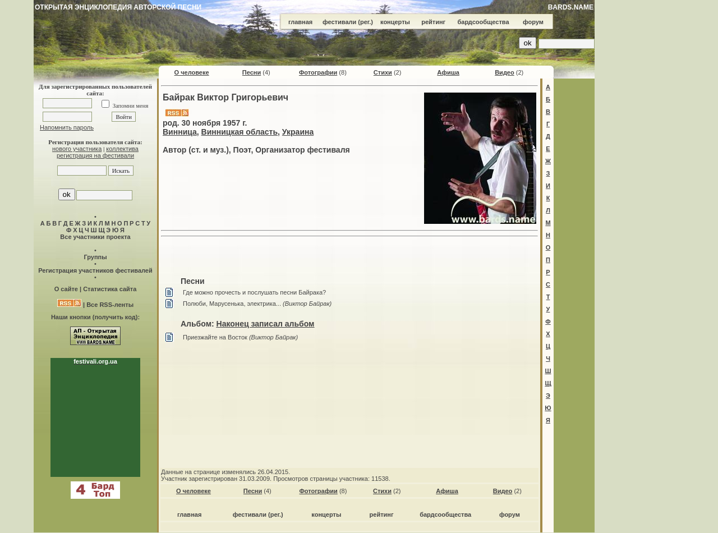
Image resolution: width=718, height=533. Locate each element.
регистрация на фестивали (95, 155)
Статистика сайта (109, 289)
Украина (298, 131)
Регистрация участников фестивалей (95, 270)
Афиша (448, 72)
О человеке (191, 72)
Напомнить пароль (67, 127)
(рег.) (365, 22)
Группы (95, 257)
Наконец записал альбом (266, 323)
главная (300, 22)
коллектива (122, 148)
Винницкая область (239, 131)
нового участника (77, 148)
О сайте (66, 289)
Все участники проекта (95, 236)
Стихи (383, 72)
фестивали (339, 22)
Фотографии (318, 72)
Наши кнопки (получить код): (95, 317)
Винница (180, 131)
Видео (504, 72)
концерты (395, 22)
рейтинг (433, 22)
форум (533, 22)
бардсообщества (483, 22)
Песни (251, 72)
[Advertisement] (349, 258)
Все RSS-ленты (110, 304)
